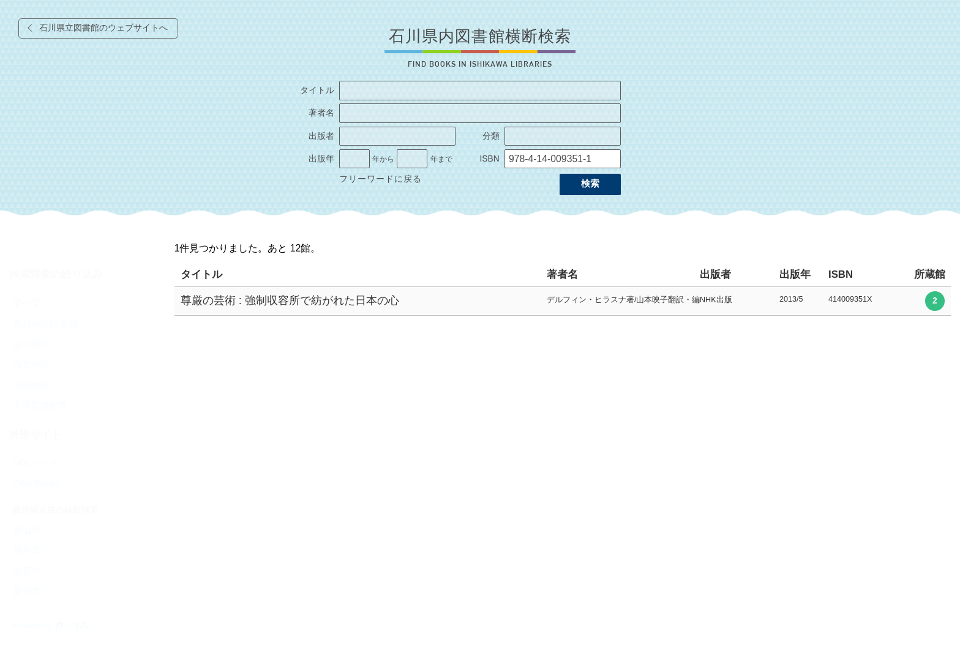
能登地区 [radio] (31, 385)
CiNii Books (36, 483)
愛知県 (26, 591)
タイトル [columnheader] (201, 274)
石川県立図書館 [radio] (45, 324)
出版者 (321, 136)
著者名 (321, 112)
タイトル (317, 90)
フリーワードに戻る (380, 179)
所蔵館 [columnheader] (929, 274)
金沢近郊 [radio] (31, 344)
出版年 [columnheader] (795, 274)
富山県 (26, 530)
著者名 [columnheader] (562, 274)
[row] (562, 301)
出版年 (321, 158)
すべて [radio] (26, 303)
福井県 (26, 550)
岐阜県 (26, 571)
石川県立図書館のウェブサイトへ (103, 27)
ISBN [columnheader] (840, 274)
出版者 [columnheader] (715, 274)
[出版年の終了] (412, 159)
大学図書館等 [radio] (40, 406)
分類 (491, 136)
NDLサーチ (36, 463)
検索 (590, 183)
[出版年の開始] (354, 159)
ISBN (489, 158)
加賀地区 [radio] (31, 365)
